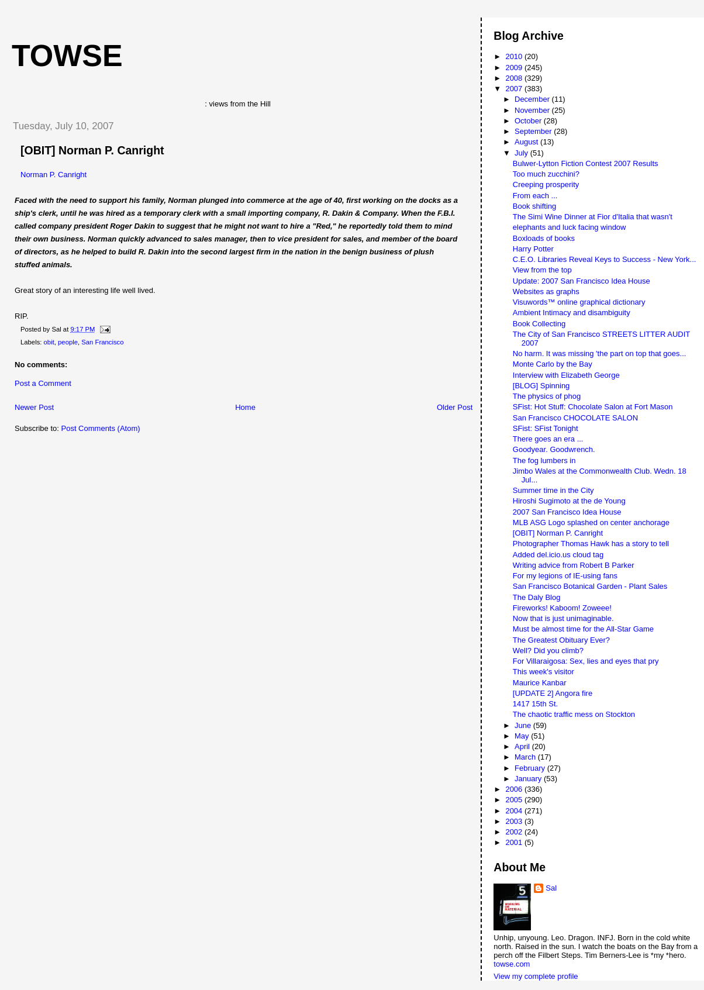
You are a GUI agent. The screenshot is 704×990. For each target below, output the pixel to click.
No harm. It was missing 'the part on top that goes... (599, 353)
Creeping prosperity (546, 184)
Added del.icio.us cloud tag (558, 554)
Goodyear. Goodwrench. (554, 449)
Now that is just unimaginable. (563, 618)
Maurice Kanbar (540, 682)
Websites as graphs (546, 291)
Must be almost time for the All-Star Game (583, 629)
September (534, 131)
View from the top (542, 269)
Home (245, 407)
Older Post (454, 407)
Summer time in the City (553, 490)
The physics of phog (547, 396)
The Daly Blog (537, 597)
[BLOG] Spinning (541, 385)
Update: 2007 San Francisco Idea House (581, 281)
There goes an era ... (548, 438)
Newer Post (34, 407)
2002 (514, 831)
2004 (514, 810)
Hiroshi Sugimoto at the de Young (569, 500)
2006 (514, 789)
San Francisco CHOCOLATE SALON (575, 417)
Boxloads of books (544, 238)
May (523, 736)
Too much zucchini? (546, 174)
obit (49, 342)
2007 (514, 88)
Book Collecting (539, 323)
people (68, 342)
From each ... (535, 195)
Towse (67, 56)
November (533, 110)
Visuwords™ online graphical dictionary (579, 302)
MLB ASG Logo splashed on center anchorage (591, 522)
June (524, 725)
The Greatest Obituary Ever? (561, 640)
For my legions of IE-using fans (565, 575)
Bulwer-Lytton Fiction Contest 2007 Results (585, 163)
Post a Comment (43, 383)
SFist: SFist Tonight (545, 428)
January (529, 778)
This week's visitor (543, 671)
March (526, 757)
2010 (514, 56)
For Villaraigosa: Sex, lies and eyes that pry (586, 661)
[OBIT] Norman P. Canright (92, 150)
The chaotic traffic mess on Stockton (574, 714)
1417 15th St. (535, 703)
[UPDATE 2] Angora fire (552, 693)
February (531, 768)
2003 (514, 821)
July (522, 153)
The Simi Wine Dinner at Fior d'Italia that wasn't (592, 216)
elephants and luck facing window (569, 227)
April (523, 746)
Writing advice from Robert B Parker (573, 565)
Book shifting (534, 206)
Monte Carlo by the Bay (552, 364)
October (529, 120)
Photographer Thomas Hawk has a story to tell (591, 543)
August (527, 141)
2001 (514, 842)
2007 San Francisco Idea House (567, 512)
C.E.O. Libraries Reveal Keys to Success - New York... (604, 259)
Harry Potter (533, 248)
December (533, 99)
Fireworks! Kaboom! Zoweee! (562, 607)
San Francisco (102, 342)
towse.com (512, 964)
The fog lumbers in (544, 460)
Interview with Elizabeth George (566, 375)
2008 (514, 78)
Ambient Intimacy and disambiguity (571, 312)
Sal (551, 888)
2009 (514, 67)
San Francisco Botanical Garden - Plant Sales (590, 586)
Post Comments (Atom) (100, 428)
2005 (514, 799)
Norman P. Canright (53, 174)
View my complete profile (536, 976)
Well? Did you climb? (548, 650)
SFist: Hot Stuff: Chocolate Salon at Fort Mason (593, 406)
